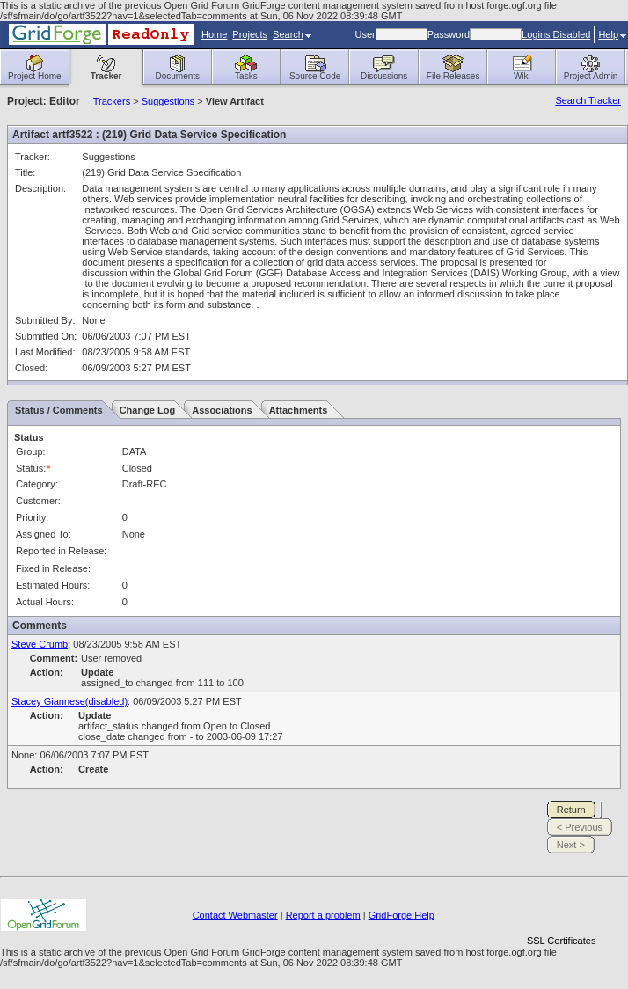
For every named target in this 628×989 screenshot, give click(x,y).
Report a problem (323, 915)
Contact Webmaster (235, 915)
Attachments (298, 410)
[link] (561, 910)
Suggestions (168, 101)
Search (292, 34)
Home (214, 34)
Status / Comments (59, 410)
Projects (249, 34)
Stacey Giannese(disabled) (69, 701)
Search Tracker (588, 100)
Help (612, 34)
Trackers (111, 101)
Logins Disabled (556, 34)
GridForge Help (401, 915)
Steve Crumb (39, 644)
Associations (222, 410)
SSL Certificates (561, 940)
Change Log (148, 410)
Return (571, 809)
